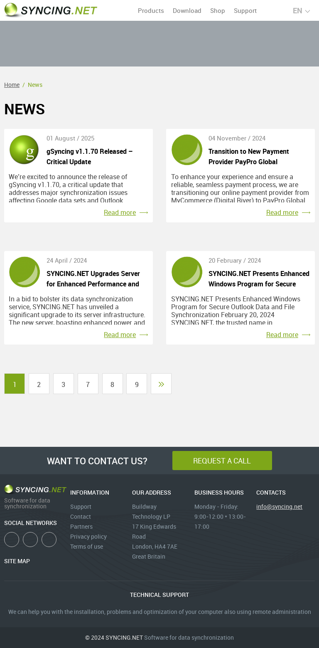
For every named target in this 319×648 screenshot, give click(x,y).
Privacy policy (88, 536)
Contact (80, 516)
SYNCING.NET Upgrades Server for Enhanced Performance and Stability (93, 279)
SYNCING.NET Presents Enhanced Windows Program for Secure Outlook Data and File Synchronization (259, 279)
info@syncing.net (279, 506)
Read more (120, 212)
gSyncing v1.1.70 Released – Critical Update (90, 156)
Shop (217, 10)
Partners (81, 526)
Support (245, 10)
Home (12, 85)
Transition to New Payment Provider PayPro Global (249, 156)
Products (151, 10)
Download (187, 10)
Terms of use (86, 546)
